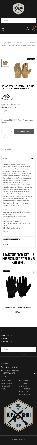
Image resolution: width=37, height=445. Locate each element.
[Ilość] (7, 131)
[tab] (18, 158)
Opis (5, 158)
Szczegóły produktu (11, 239)
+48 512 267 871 (10, 367)
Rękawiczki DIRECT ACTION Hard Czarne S (18, 307)
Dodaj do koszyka (23, 131)
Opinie (5, 245)
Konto (27, 29)
